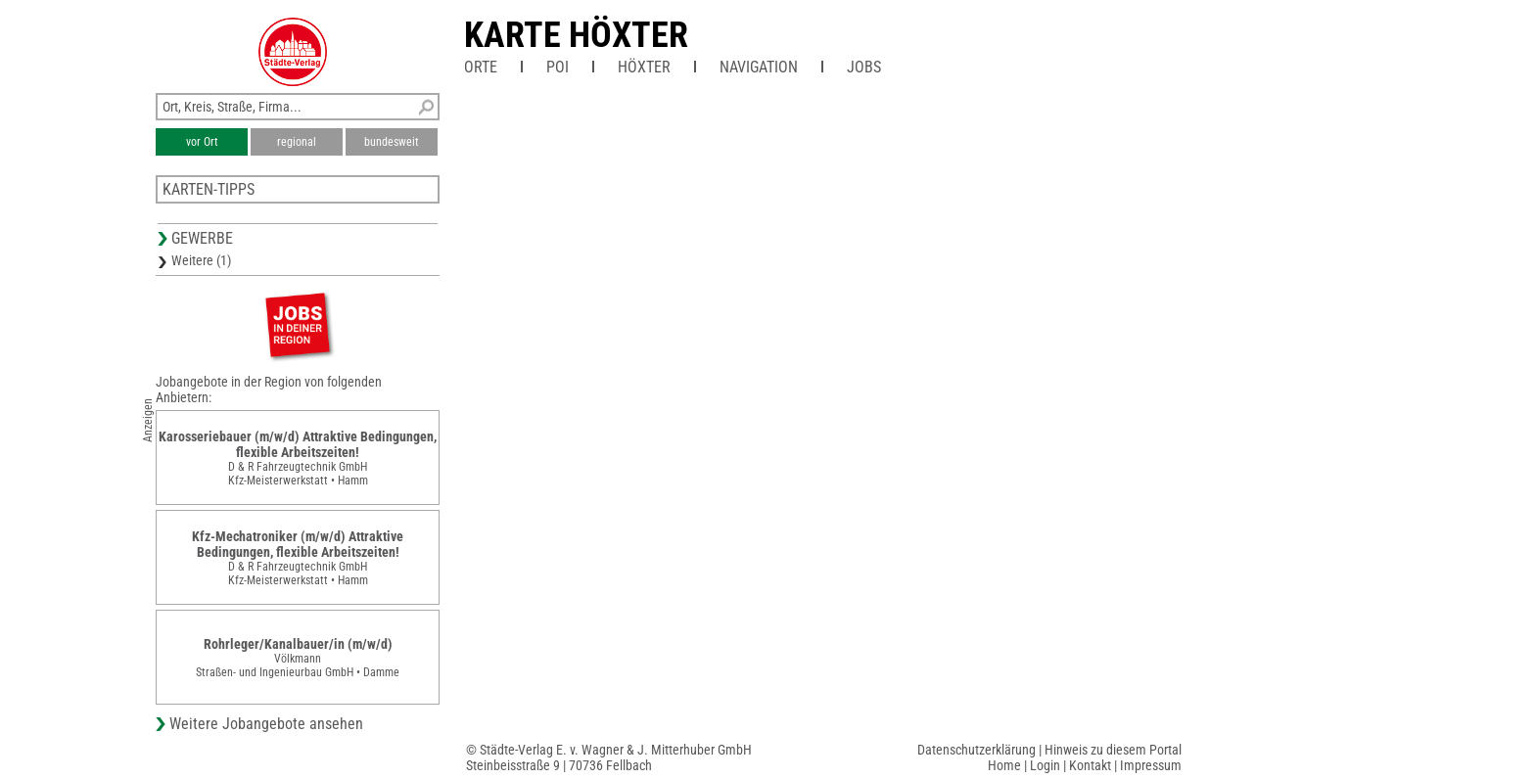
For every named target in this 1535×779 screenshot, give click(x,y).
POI (557, 67)
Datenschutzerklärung (976, 749)
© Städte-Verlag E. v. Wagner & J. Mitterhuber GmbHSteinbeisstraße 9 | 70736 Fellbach (609, 757)
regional (296, 142)
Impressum (1151, 765)
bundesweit (391, 142)
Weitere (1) (201, 260)
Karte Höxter (576, 35)
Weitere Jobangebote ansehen (266, 723)
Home (1004, 765)
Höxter (644, 67)
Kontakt (1090, 765)
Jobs (864, 67)
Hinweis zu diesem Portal (1113, 749)
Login (1045, 765)
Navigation (759, 67)
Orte (480, 67)
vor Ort (202, 142)
